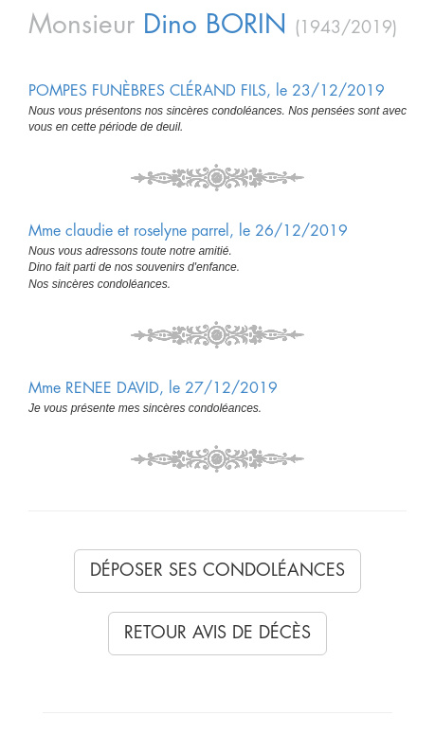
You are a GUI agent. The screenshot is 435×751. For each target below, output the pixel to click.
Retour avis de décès (217, 632)
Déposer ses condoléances (217, 570)
